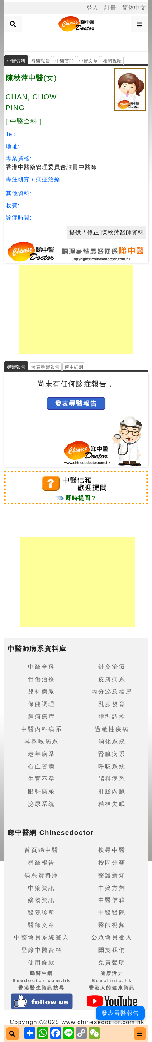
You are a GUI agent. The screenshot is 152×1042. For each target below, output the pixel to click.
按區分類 (112, 863)
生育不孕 (42, 779)
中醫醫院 (112, 913)
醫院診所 (42, 913)
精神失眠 (112, 804)
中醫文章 (88, 61)
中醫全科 (42, 667)
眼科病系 (42, 791)
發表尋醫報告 (45, 367)
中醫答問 (64, 61)
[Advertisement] (76, 41)
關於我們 (112, 950)
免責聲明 (112, 962)
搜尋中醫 (112, 850)
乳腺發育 (112, 704)
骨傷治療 (42, 679)
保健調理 (42, 704)
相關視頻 (112, 61)
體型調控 (112, 717)
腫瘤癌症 (42, 717)
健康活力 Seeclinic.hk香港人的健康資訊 (112, 980)
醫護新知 (112, 875)
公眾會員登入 (112, 937)
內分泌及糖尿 (112, 691)
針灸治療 (112, 667)
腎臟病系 (112, 754)
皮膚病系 (112, 679)
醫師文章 (42, 925)
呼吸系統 (112, 766)
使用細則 (74, 367)
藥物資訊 (42, 900)
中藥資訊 (42, 888)
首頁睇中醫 (41, 850)
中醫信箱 (112, 900)
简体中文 (134, 8)
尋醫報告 (40, 61)
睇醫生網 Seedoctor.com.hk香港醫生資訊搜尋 (42, 980)
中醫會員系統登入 (41, 937)
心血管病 (42, 766)
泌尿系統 (42, 804)
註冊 (110, 8)
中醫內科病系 (41, 729)
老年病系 (42, 754)
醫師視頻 (112, 925)
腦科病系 (112, 779)
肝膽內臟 (112, 791)
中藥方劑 (112, 888)
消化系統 (112, 741)
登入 (92, 8)
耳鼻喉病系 (41, 741)
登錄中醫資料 (41, 950)
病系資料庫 (41, 875)
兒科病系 (42, 691)
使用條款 (42, 962)
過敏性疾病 (112, 729)
